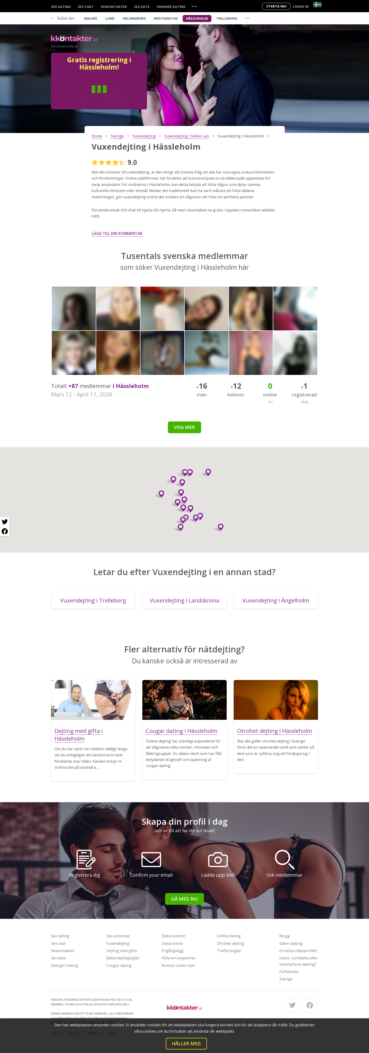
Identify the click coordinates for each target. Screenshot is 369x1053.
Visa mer (184, 427)
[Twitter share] (4, 522)
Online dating (229, 935)
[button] (182, 500)
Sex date (142, 6)
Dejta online (172, 943)
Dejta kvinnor (173, 935)
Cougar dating (119, 965)
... (194, 6)
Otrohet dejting (230, 943)
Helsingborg (134, 18)
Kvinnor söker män (178, 965)
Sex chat (86, 6)
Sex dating (61, 6)
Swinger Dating (171, 6)
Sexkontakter (114, 6)
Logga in (301, 6)
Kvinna (116, 96)
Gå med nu (184, 899)
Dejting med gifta (121, 950)
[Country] (317, 4)
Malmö (90, 18)
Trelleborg (226, 18)
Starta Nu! (276, 6)
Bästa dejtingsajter (123, 958)
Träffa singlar (229, 950)
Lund (109, 18)
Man (82, 96)
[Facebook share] (4, 531)
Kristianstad (166, 18)
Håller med (186, 1043)
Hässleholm (197, 18)
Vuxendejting (117, 943)
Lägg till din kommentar (117, 233)
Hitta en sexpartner (179, 958)
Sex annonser (118, 935)
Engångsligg (173, 950)
